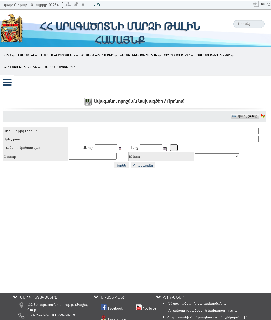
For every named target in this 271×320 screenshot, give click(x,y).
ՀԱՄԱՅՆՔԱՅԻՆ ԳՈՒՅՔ (140, 55)
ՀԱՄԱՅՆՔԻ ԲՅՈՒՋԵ (99, 55)
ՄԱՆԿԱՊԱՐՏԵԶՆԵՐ (59, 67)
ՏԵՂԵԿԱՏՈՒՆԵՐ (178, 55)
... (173, 147)
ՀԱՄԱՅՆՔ (27, 55)
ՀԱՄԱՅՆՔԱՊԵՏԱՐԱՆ (59, 55)
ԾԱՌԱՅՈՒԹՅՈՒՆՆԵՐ (214, 55)
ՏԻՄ (9, 55)
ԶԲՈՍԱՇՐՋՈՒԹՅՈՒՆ (22, 67)
